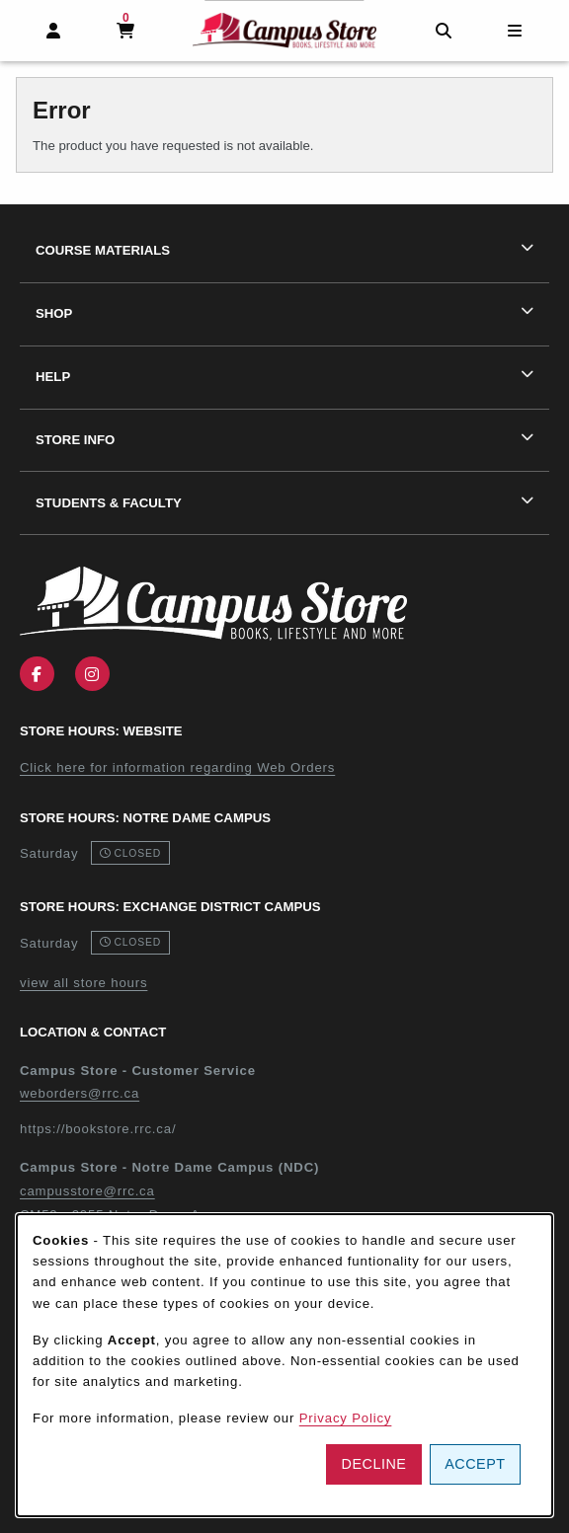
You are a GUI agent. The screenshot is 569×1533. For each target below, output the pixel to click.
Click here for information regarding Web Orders (177, 767)
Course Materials (103, 250)
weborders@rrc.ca (79, 1093)
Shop (54, 313)
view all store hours (83, 982)
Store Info (75, 439)
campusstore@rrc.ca (87, 1191)
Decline (374, 1464)
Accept (475, 1464)
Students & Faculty (109, 503)
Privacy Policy (345, 1418)
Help (53, 376)
